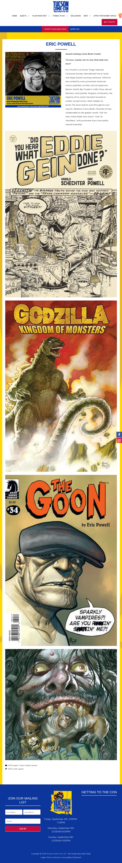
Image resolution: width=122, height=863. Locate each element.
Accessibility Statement (71, 857)
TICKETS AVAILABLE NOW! (55, 29)
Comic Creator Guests (28, 765)
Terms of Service (53, 857)
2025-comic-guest (15, 769)
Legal (43, 857)
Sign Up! (22, 828)
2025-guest (13, 765)
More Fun (74, 29)
